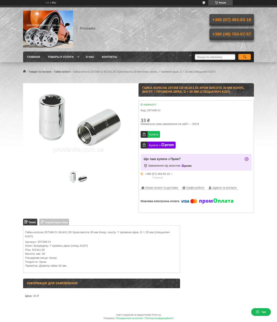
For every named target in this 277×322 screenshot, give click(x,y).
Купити (153, 134)
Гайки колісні (62, 71)
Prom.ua (156, 315)
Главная (33, 56)
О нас (90, 56)
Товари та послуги (39, 71)
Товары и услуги (61, 56)
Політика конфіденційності (159, 318)
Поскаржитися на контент (129, 318)
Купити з (161, 145)
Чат (261, 312)
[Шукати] (244, 57)
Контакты (109, 56)
